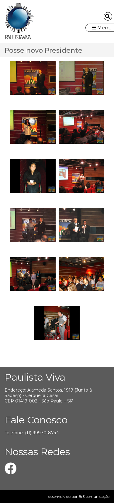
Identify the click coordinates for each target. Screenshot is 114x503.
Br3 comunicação (93, 496)
